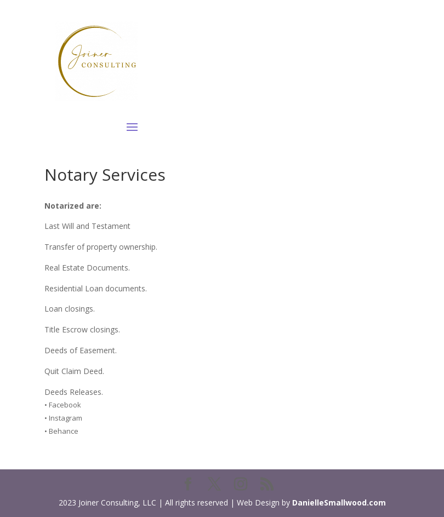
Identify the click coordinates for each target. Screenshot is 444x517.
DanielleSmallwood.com (339, 502)
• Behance (61, 431)
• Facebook (62, 405)
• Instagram (63, 418)
